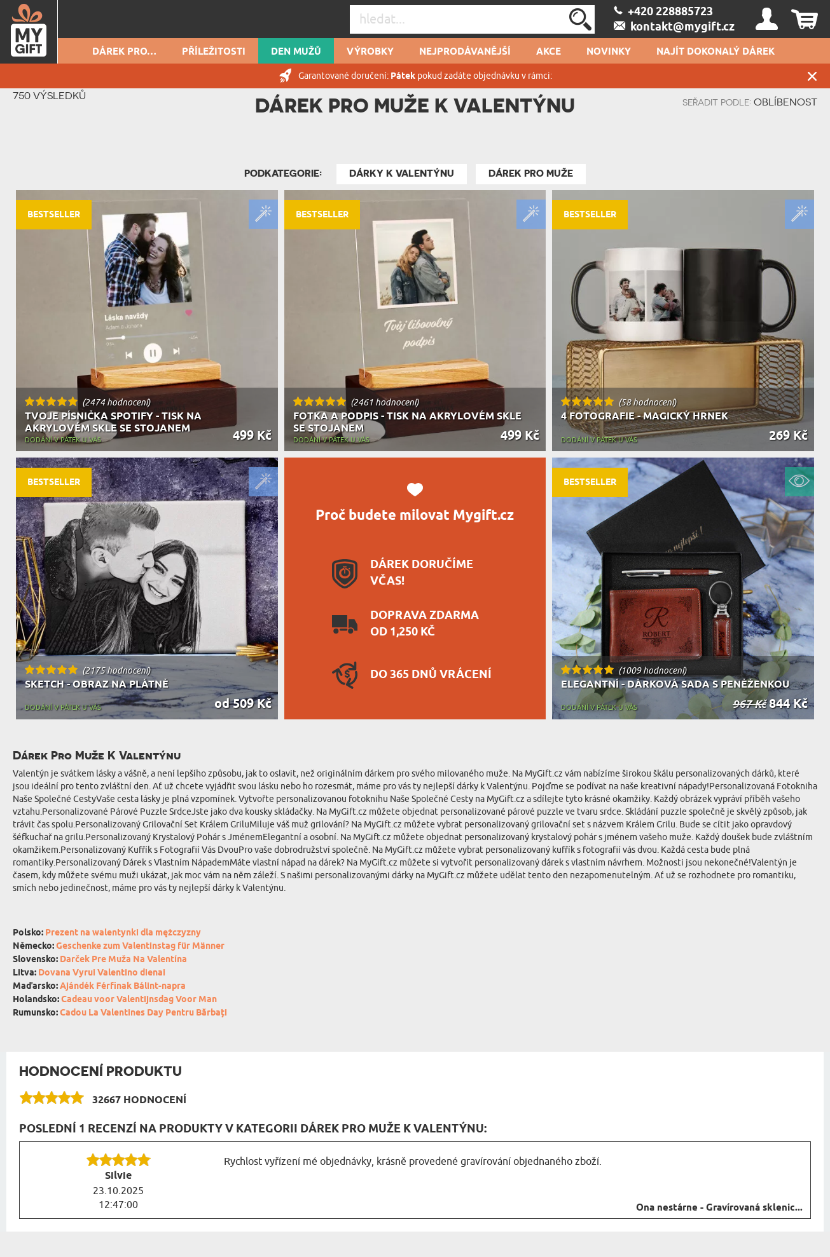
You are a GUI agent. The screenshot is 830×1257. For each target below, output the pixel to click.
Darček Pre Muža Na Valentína (123, 960)
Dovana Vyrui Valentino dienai (101, 973)
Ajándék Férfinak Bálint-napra (123, 987)
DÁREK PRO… (124, 52)
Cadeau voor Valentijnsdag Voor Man (139, 1000)
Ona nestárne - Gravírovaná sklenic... (719, 1208)
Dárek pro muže (530, 173)
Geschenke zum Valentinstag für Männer (140, 947)
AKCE (548, 52)
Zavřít (812, 76)
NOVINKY (608, 52)
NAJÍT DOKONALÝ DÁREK (715, 52)
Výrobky (370, 52)
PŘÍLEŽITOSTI (214, 52)
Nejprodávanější (465, 52)
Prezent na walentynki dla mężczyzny (123, 933)
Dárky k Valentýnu (401, 173)
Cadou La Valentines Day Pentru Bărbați (143, 1013)
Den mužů (296, 52)
